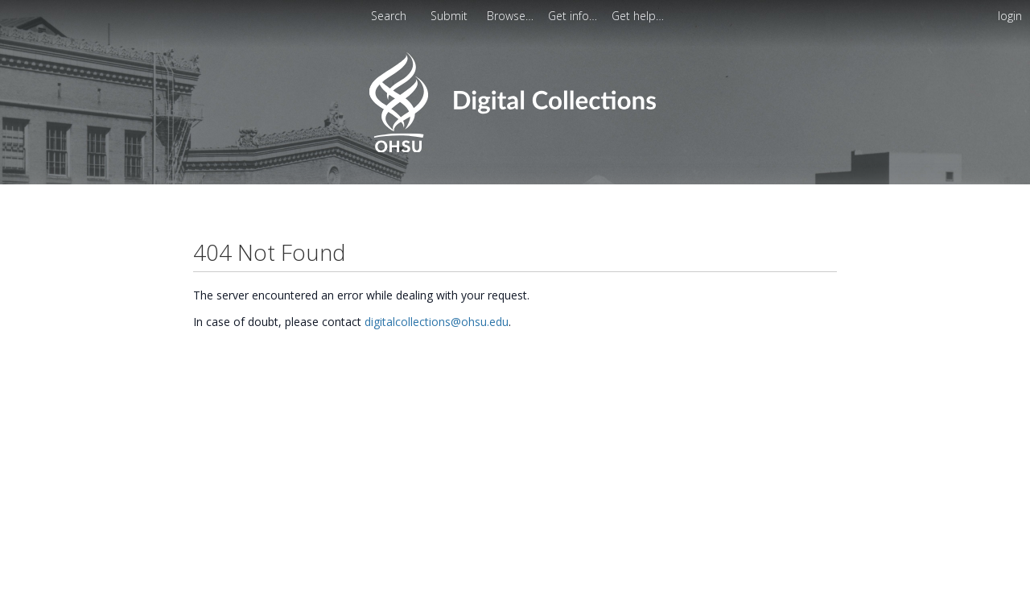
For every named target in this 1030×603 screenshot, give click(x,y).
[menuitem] (511, 15)
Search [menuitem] (388, 15)
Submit (451, 15)
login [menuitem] (1010, 15)
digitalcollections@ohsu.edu (437, 321)
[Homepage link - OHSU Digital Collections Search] (514, 148)
